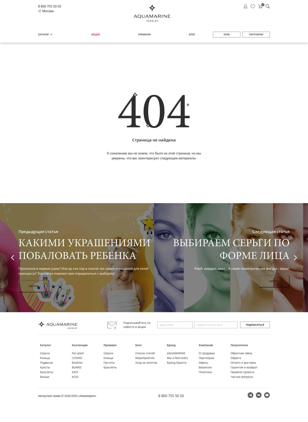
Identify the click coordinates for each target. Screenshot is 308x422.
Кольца (45, 358)
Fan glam (78, 353)
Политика (205, 372)
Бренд (171, 345)
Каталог (45, 34)
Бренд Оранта (176, 362)
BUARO (76, 367)
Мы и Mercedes (177, 358)
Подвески (46, 362)
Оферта (236, 358)
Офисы (203, 362)
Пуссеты (109, 362)
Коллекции (79, 345)
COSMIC (77, 358)
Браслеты (46, 372)
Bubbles (77, 362)
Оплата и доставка (243, 362)
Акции (95, 34)
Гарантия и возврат (244, 367)
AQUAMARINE (176, 353)
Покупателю (239, 345)
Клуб (227, 34)
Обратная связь (241, 353)
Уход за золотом (146, 362)
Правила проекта (242, 372)
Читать (34, 286)
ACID (75, 377)
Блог (192, 34)
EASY (75, 372)
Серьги (45, 353)
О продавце (207, 353)
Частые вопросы (242, 377)
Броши (44, 377)
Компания (206, 345)
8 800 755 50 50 (49, 6)
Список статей (145, 353)
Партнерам (256, 34)
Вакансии (205, 367)
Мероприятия (144, 358)
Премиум (144, 34)
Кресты (45, 367)
